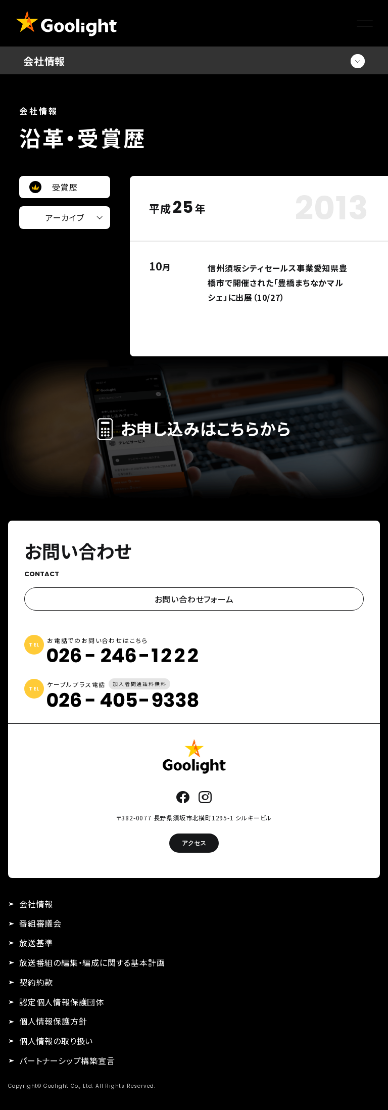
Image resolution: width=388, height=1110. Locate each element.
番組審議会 (40, 923)
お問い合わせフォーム (194, 599)
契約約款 (36, 982)
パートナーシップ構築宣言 (67, 1060)
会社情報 (36, 904)
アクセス (194, 843)
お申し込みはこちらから (194, 428)
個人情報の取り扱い (56, 1041)
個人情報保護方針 (53, 1021)
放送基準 (36, 943)
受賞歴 (64, 187)
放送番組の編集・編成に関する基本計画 (92, 962)
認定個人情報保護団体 (61, 1002)
